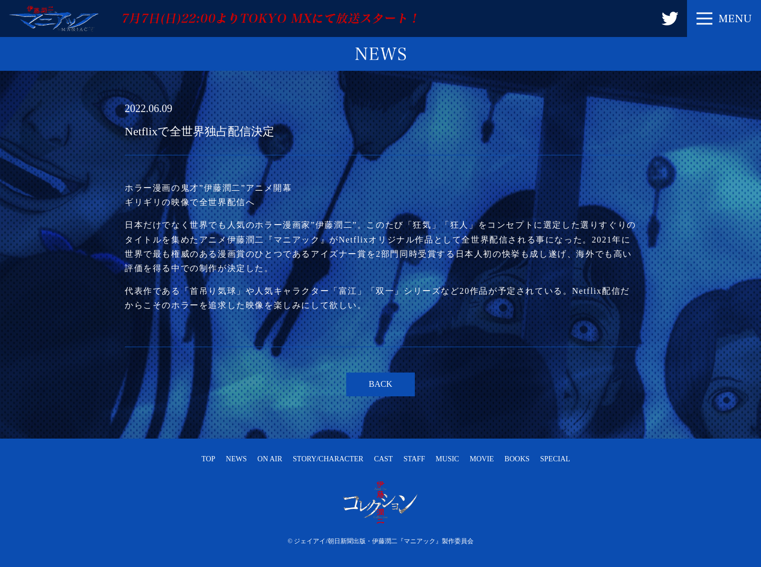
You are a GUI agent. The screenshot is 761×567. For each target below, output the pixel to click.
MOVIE (482, 459)
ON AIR (269, 459)
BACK (380, 383)
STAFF (414, 459)
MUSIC (447, 459)
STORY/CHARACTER (328, 459)
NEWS (236, 459)
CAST (383, 459)
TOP (208, 459)
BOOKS (517, 459)
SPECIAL (555, 459)
